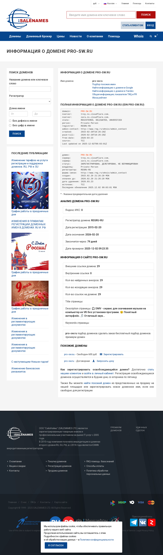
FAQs (33, 502)
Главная (125, 3)
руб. (96, 3)
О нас (24, 502)
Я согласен (56, 545)
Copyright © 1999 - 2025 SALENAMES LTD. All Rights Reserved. (39, 508)
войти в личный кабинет (99, 373)
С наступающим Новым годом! (30, 361)
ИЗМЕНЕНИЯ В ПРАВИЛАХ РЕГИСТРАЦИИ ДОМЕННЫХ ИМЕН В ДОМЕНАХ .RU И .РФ (28, 224)
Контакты (149, 3)
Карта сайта (60, 502)
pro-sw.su (69, 354)
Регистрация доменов (59, 466)
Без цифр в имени (24, 125)
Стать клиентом (132, 25)
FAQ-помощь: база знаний (100, 461)
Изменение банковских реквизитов (25, 370)
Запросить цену (103, 361)
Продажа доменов (57, 470)
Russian (110, 3)
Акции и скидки (17, 466)
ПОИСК (17, 133)
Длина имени (17, 108)
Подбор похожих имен (104, 84)
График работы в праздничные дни (29, 213)
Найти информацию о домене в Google (112, 87)
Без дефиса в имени (25, 120)
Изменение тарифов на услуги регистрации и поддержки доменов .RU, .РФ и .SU (29, 163)
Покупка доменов (57, 461)
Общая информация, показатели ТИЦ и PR (114, 94)
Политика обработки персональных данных (98, 472)
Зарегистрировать (112, 354)
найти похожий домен (97, 383)
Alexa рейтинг (99, 97)
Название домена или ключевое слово (28, 81)
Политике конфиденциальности (97, 539)
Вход (150, 25)
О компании (15, 461)
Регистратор (16, 95)
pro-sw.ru (69, 361)
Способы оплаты (95, 466)
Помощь (137, 3)
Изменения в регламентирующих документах (23, 321)
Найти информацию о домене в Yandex (113, 91)
